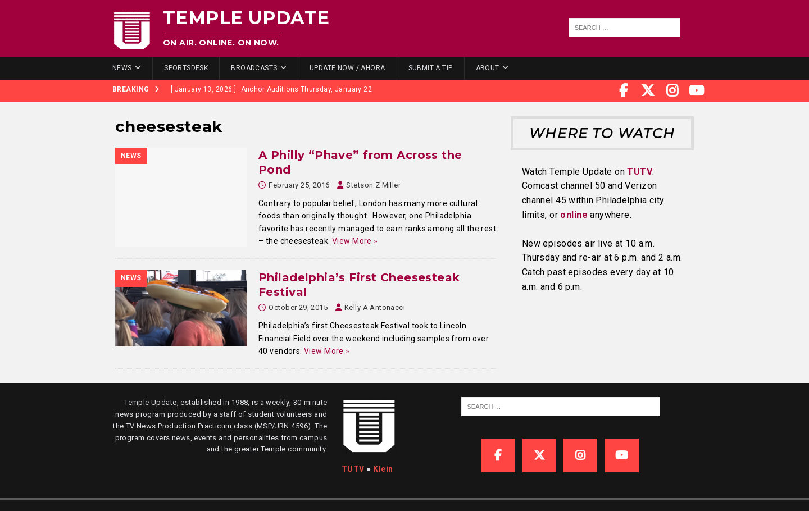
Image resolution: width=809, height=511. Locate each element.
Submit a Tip (430, 68)
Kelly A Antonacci (374, 307)
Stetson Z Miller (373, 185)
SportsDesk (186, 68)
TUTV (639, 171)
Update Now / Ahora (347, 68)
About (487, 68)
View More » (355, 240)
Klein (383, 468)
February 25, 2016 (299, 185)
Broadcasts (254, 68)
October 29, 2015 (298, 307)
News (122, 68)
